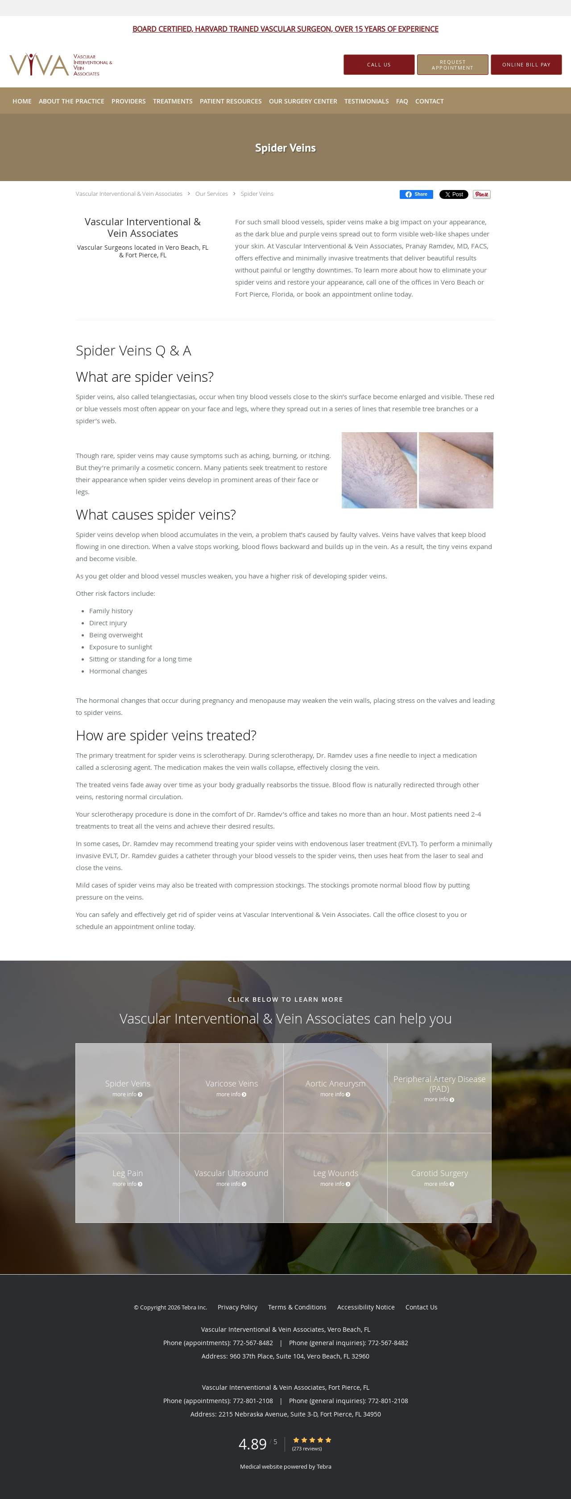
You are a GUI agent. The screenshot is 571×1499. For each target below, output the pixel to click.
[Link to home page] (49, 64)
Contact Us (421, 1307)
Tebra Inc (194, 1307)
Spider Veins (257, 194)
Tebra (324, 1466)
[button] (452, 64)
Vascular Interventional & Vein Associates (129, 194)
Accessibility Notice (366, 1307)
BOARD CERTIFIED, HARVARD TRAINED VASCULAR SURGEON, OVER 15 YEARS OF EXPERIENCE (285, 29)
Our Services (211, 194)
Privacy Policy (237, 1307)
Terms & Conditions (297, 1307)
